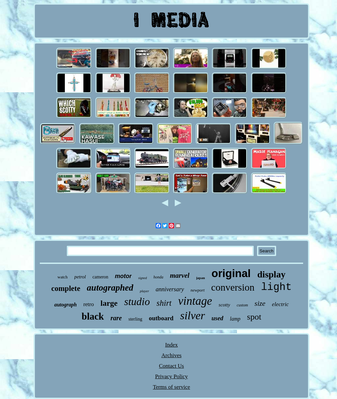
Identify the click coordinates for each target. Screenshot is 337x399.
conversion (233, 287)
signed (142, 278)
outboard (161, 318)
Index (171, 345)
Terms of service (171, 387)
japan (200, 278)
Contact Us (171, 366)
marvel (179, 275)
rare (116, 318)
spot (254, 317)
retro (88, 304)
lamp (235, 319)
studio (137, 301)
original (231, 273)
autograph (65, 304)
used (217, 318)
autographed (110, 288)
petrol (80, 276)
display (271, 274)
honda (158, 277)
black (93, 316)
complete (65, 288)
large (108, 303)
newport (198, 290)
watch (63, 276)
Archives (171, 355)
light (276, 287)
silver (192, 315)
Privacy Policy (171, 376)
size (259, 303)
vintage (195, 301)
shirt (163, 303)
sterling (135, 319)
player (144, 291)
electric (280, 304)
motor (123, 276)
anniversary (170, 289)
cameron (100, 276)
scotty (224, 304)
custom (242, 305)
